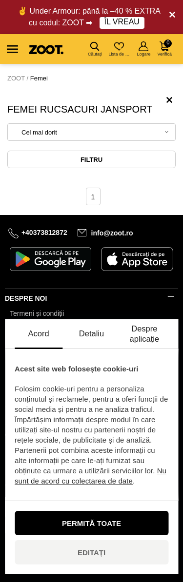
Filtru (91, 159)
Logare (143, 49)
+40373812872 (44, 232)
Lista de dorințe (119, 49)
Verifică (164, 48)
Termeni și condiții (37, 313)
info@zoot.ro (112, 233)
